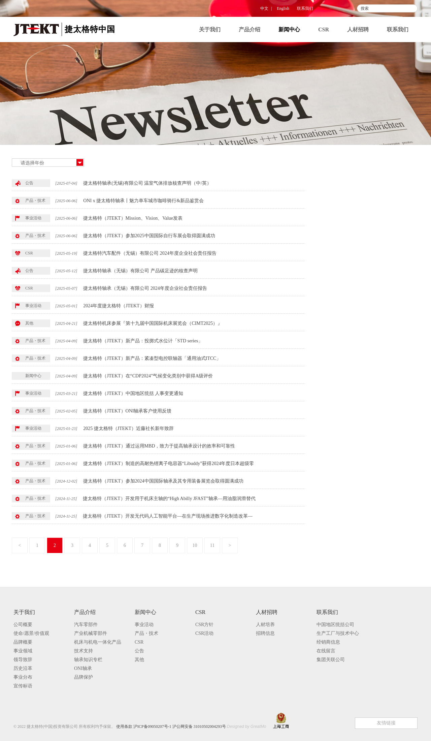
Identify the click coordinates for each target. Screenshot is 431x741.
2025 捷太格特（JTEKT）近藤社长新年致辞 (128, 428)
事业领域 (22, 650)
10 (195, 545)
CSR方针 (204, 624)
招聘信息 (265, 633)
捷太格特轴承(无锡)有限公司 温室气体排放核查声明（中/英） (147, 183)
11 (212, 545)
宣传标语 (22, 685)
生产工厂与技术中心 (338, 633)
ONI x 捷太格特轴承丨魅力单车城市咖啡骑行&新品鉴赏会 (143, 200)
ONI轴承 (83, 668)
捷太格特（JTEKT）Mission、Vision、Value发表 (133, 218)
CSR (323, 29)
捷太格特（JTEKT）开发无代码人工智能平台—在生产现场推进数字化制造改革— (167, 516)
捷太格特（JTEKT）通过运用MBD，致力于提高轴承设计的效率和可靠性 (159, 446)
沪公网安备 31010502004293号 (199, 726)
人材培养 (265, 624)
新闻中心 (289, 29)
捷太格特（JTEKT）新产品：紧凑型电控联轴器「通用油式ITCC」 (152, 358)
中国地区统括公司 (335, 624)
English (283, 8)
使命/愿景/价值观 (31, 633)
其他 (333, 238)
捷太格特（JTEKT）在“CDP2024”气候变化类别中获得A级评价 (148, 375)
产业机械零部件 (90, 633)
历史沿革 (22, 668)
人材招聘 (358, 29)
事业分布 (22, 677)
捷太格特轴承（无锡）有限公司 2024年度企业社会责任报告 (145, 288)
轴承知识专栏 (88, 659)
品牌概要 (22, 642)
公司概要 (22, 624)
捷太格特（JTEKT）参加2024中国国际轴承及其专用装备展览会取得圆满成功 (163, 481)
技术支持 (83, 650)
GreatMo (258, 726)
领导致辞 (22, 659)
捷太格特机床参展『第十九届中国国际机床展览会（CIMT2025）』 (152, 323)
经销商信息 (328, 642)
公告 (333, 224)
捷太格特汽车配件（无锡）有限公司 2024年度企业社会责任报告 (150, 253)
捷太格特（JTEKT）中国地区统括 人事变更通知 (133, 393)
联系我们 (305, 8)
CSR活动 (204, 633)
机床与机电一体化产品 (97, 642)
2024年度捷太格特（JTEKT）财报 (118, 305)
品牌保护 (83, 677)
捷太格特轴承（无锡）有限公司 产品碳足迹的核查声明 (140, 270)
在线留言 (326, 650)
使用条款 (124, 726)
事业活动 (339, 183)
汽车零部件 (86, 624)
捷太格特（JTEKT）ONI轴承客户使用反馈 (127, 410)
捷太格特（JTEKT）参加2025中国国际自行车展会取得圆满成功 (149, 235)
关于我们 (210, 29)
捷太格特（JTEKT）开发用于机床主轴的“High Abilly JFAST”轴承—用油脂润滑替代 (169, 498)
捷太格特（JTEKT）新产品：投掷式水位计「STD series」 (143, 340)
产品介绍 (249, 29)
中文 (264, 8)
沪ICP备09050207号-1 (152, 726)
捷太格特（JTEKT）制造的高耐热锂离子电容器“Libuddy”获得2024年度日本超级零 (168, 463)
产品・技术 (341, 196)
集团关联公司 (331, 659)
